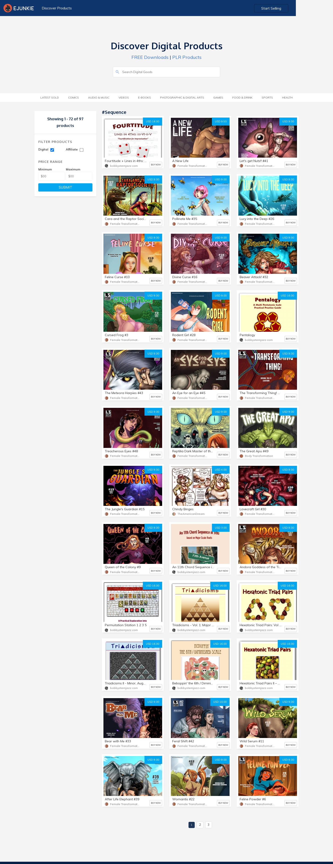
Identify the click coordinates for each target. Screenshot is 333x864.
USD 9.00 (288, 121)
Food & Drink (242, 97)
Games (218, 97)
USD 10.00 (220, 701)
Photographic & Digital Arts (182, 97)
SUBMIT (65, 187)
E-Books (144, 97)
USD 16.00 (152, 121)
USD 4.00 (221, 469)
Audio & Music (98, 97)
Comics (73, 97)
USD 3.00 (221, 527)
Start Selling (309, 8)
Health (287, 97)
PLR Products (187, 57)
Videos (124, 97)
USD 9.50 (221, 121)
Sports (267, 97)
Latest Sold (49, 97)
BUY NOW (156, 164)
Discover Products (56, 8)
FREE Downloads (150, 57)
